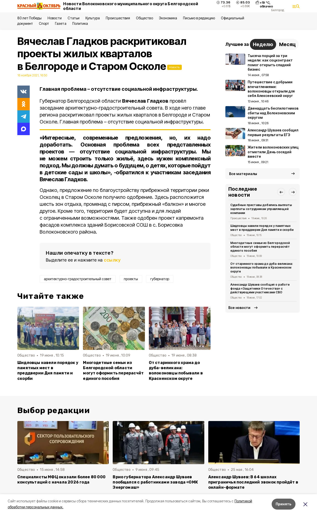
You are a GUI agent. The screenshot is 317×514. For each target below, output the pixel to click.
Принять (283, 504)
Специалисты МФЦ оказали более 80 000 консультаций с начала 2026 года (61, 479)
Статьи (73, 18)
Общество (144, 18)
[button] (281, 192)
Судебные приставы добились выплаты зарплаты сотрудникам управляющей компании (261, 209)
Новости (54, 18)
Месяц (287, 44)
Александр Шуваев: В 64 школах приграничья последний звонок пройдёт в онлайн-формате (253, 482)
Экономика (168, 18)
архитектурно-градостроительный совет (77, 279)
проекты (131, 279)
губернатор (159, 279)
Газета (60, 23)
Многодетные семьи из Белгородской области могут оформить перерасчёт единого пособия (113, 370)
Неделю (263, 44)
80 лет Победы (29, 18)
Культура (92, 18)
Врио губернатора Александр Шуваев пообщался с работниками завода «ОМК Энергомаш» (155, 482)
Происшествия (118, 18)
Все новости (239, 307)
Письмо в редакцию (199, 18)
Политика (80, 23)
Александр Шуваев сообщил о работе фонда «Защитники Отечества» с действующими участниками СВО (260, 288)
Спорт (44, 23)
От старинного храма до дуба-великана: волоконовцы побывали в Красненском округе (176, 370)
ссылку (112, 260)
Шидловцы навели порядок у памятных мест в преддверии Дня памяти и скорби (47, 370)
